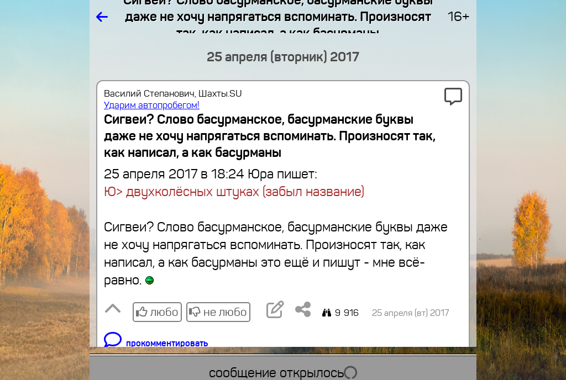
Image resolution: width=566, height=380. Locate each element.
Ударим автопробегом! (152, 105)
